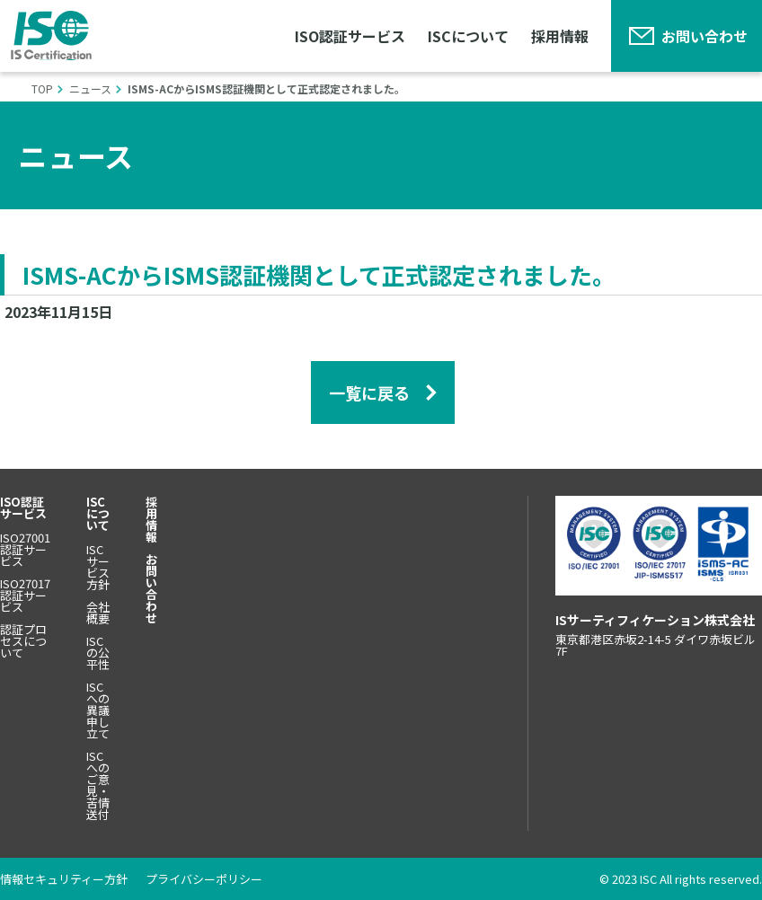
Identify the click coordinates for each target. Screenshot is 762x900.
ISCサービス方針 (98, 567)
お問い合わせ (704, 36)
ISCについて (468, 36)
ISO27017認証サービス (25, 595)
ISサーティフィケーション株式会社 (51, 35)
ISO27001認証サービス (25, 549)
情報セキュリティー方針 (64, 878)
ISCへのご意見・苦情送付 (98, 785)
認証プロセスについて (23, 641)
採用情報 (560, 36)
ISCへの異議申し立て (98, 710)
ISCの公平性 (98, 652)
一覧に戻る (369, 392)
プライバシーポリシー (204, 878)
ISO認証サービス (350, 36)
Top (42, 88)
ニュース (90, 88)
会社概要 (98, 612)
